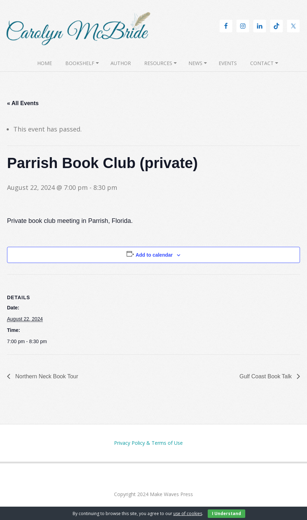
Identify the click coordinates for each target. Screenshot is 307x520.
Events (228, 63)
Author (121, 63)
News (195, 63)
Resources (158, 63)
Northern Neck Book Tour (46, 376)
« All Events (23, 103)
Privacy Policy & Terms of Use (148, 442)
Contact (262, 63)
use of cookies (187, 513)
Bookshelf (79, 63)
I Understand (226, 513)
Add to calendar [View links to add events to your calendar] (154, 255)
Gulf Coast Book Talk (266, 376)
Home (44, 63)
